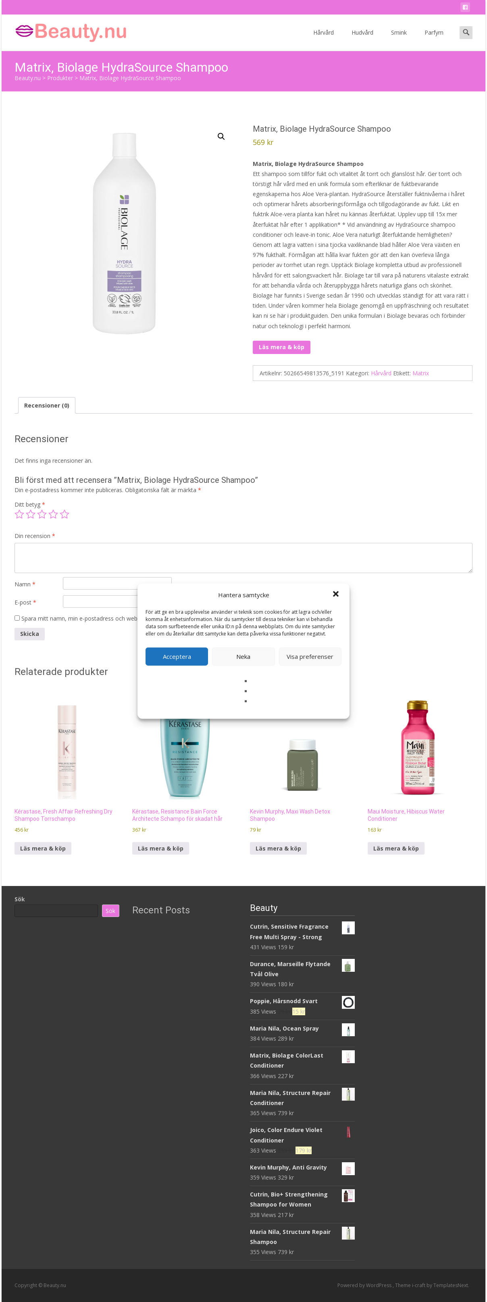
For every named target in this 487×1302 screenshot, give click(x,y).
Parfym (434, 40)
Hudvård (362, 40)
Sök (20, 899)
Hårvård (323, 40)
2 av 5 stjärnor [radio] (30, 514)
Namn (25, 584)
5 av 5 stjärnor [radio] (64, 514)
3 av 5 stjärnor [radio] (42, 514)
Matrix (420, 373)
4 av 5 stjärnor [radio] (53, 514)
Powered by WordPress (365, 1285)
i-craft (419, 1285)
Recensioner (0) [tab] (46, 405)
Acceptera (177, 656)
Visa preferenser (310, 656)
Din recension (35, 536)
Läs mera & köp (281, 347)
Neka (243, 656)
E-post (25, 602)
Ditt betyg (30, 504)
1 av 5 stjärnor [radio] (19, 514)
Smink (399, 40)
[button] (336, 595)
